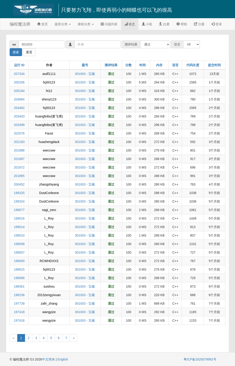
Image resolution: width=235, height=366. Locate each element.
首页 (42, 24)
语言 (175, 65)
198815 (19, 269)
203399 (19, 125)
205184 (19, 91)
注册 (199, 24)
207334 (19, 74)
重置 (29, 52)
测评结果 (111, 65)
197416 (19, 320)
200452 (19, 184)
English (62, 359)
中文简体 (49, 359)
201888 (19, 150)
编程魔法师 (20, 24)
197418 (19, 312)
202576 (19, 133)
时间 (142, 65)
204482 (19, 108)
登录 (216, 24)
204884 (19, 99)
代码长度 (192, 65)
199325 (19, 193)
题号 (85, 65)
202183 (19, 142)
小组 (147, 24)
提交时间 (214, 65)
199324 (19, 201)
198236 (19, 295)
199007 (19, 252)
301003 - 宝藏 (85, 74)
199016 (19, 218)
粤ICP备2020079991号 (200, 359)
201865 (19, 176)
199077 (19, 210)
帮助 (181, 24)
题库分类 (63, 24)
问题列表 (109, 24)
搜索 (16, 52)
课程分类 (86, 24)
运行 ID (19, 65)
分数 (128, 65)
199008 (19, 244)
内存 (159, 65)
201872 (19, 167)
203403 (19, 116)
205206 (19, 82)
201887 (19, 159)
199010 (19, 235)
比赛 (164, 24)
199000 (19, 261)
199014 (19, 227)
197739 (19, 303)
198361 (19, 286)
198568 (19, 278)
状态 (129, 24)
